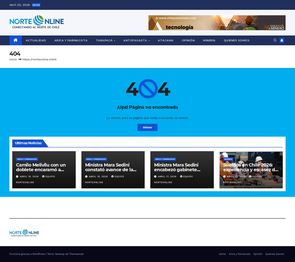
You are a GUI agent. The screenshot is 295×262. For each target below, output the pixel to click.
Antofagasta (135, 40)
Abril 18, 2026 (99, 176)
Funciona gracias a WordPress (27, 254)
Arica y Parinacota (71, 40)
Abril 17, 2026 (167, 176)
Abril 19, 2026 (30, 176)
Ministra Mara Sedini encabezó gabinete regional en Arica (176, 169)
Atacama (165, 40)
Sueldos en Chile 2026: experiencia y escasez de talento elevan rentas (250, 169)
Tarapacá (105, 40)
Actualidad (36, 40)
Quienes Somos (237, 40)
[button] (275, 40)
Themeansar (76, 254)
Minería (209, 40)
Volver (147, 127)
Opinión (188, 40)
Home (222, 254)
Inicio (13, 59)
